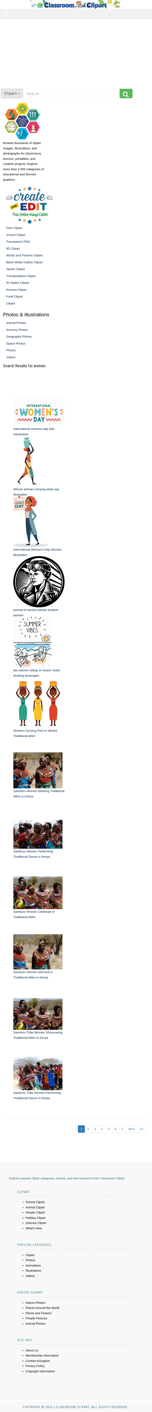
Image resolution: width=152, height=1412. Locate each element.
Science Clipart (16, 289)
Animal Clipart (35, 1207)
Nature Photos (35, 1302)
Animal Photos (16, 323)
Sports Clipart (15, 269)
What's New (34, 1228)
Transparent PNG (18, 241)
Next (131, 1129)
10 (141, 1129)
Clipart (10, 303)
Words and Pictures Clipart (24, 255)
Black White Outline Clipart (24, 262)
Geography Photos (19, 336)
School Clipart (15, 235)
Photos (11, 350)
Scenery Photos (17, 329)
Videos (11, 357)
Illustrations (33, 1270)
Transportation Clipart (21, 276)
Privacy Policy (35, 1366)
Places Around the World (42, 1307)
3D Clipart (13, 248)
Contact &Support (38, 1360)
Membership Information (42, 1355)
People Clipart (35, 1212)
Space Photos (15, 343)
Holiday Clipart (36, 1217)
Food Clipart (14, 296)
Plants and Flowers (39, 1313)
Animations (33, 1265)
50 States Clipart (17, 282)
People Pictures (36, 1318)
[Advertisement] (76, 52)
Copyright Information (40, 1371)
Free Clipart (14, 228)
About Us (32, 1350)
